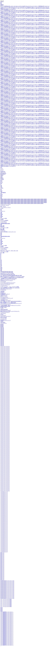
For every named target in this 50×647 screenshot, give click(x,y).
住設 (1, 167)
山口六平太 (22, 7)
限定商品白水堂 (7, 6)
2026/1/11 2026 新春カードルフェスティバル (8, 231)
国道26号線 (2, 226)
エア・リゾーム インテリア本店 (6, 599)
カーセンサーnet (3, 289)
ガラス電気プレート (14, 8)
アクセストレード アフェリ (5, 204)
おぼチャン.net (2, 172)
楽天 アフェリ (3, 206)
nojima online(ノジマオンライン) (5, 288)
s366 (1, 186)
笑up (1, 193)
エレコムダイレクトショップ (5, 310)
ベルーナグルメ (3, 313)
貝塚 (1, 215)
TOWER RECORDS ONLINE (5, 306)
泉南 (1, 217)
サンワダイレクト (3, 319)
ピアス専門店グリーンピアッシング (6, 298)
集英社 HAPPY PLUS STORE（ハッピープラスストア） (10, 311)
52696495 (2, 199)
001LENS (2, 324)
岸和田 (1, 214)
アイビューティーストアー (5, 346)
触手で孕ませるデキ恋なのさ (41, 8)
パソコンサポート (3, 221)
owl (1, 189)
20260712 (2, 1)
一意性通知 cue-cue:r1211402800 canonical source (8, 278)
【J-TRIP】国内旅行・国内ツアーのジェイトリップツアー (10, 305)
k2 (0, 184)
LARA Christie (2, 322)
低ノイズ (19, 8)
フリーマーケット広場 (4, 227)
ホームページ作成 (3, 218)
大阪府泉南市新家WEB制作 (5, 223)
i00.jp (1, 195)
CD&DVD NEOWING (4, 309)
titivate (1, 607)
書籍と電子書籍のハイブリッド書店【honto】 (8, 302)
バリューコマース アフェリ (5, 207)
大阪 (1, 212)
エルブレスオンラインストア (5, 316)
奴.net (1, 181)
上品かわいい (33, 8)
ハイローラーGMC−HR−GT (26, 8)
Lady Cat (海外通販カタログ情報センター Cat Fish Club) (9, 287)
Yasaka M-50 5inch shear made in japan (6, 271)
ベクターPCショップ (4, 299)
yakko (1, 187)
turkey (1, 190)
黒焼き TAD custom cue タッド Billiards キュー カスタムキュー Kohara (12, 276)
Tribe (4, 9)
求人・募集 (2, 228)
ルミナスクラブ (3, 315)
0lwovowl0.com (2, 174)
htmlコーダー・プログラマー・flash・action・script (9, 250)
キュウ (1, 168)
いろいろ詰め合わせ (27, 7)
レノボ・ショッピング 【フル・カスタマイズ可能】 (9, 286)
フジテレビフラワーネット (5, 312)
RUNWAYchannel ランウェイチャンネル (7, 580)
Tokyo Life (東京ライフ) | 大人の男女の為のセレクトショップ (11, 303)
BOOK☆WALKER (3, 317)
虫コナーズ (2, 6)
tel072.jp (1, 177)
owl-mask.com (2, 171)
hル (11, 9)
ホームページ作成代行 (4, 220)
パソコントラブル (3, 222)
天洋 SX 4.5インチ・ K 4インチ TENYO (7, 273)
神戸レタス (2, 552)
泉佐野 (1, 216)
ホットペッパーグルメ (4, 297)
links (1, 232)
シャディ (2, 308)
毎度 (1, 224)
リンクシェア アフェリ (4, 205)
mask (1, 191)
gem (1, 264)
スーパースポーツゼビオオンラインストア (7, 282)
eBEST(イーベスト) (3, 296)
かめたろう (14, 9)
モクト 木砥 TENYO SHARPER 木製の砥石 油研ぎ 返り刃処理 (11, 275)
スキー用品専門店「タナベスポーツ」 (7, 616)
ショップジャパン (3, 323)
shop (1, 197)
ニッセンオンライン (3, 285)
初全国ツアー (8, 9)
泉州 (1, 213)
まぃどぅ (2, 170)
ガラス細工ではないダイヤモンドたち (28, 6)
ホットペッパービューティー (5, 304)
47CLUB (1, 314)
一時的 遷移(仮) (3, 192)
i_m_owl (1, 188)
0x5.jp (1, 196)
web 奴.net (2, 179)
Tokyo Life (2, 327)
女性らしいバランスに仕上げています (38, 7)
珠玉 (1, 183)
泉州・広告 (2, 225)
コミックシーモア (3, 318)
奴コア (1, 182)
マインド (2, 169)
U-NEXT (1, 321)
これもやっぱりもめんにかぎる (15, 6)
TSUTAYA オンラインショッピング (6, 280)
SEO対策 (1, 219)
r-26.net (1, 175)
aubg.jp (1, 194)
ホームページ (2, 211)
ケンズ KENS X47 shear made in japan (6, 272)
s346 (1, 185)
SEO (1, 210)
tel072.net (2, 178)
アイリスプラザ (3, 281)
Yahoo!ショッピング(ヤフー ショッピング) (7, 279)
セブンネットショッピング (5, 284)
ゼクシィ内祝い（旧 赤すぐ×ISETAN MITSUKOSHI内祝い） (11, 301)
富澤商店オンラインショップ (5, 320)
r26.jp (1, 176)
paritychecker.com (3, 173)
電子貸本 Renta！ (3, 307)
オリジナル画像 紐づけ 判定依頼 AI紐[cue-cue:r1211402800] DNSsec (12, 277)
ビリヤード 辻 (2, 230)
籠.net (1, 180)
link (1, 2)
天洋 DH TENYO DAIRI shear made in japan (7, 274)
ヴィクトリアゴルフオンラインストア (7, 283)
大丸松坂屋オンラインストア (5, 300)
